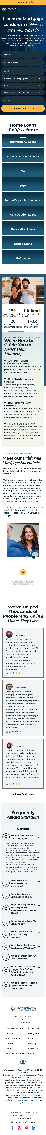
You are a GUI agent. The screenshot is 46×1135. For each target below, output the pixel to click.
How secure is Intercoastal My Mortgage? (19, 883)
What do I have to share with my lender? (21, 934)
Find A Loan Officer (15, 1028)
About (9, 1048)
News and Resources (15, 1053)
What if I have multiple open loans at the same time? (23, 986)
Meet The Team (13, 1038)
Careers (9, 1043)
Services (10, 1033)
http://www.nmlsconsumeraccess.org (20, 1075)
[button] (23, 794)
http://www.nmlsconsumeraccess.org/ (20, 1100)
